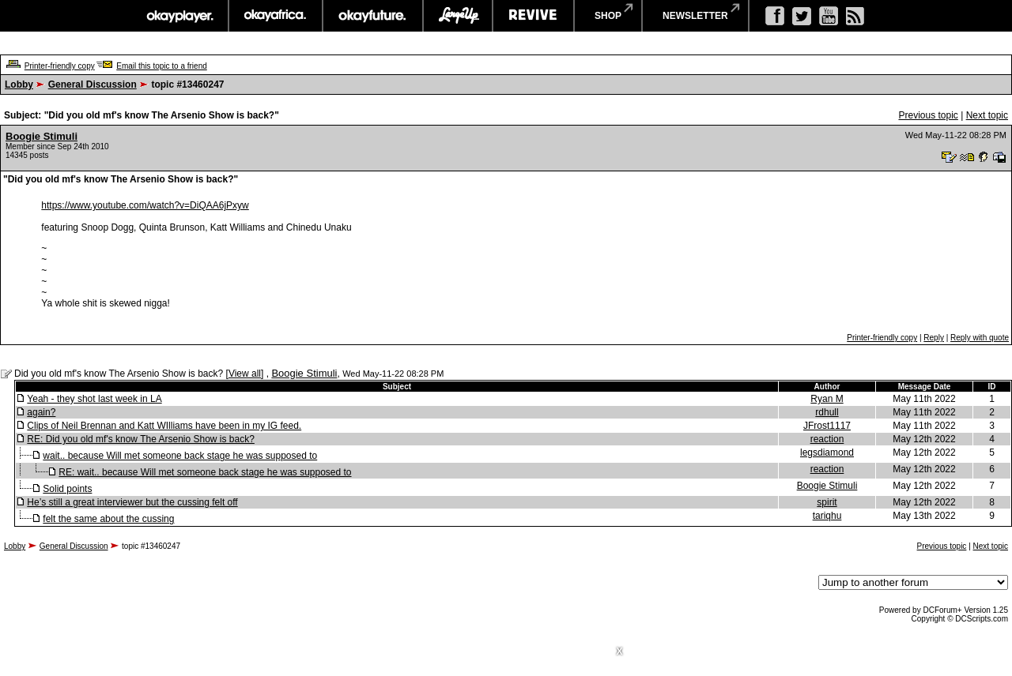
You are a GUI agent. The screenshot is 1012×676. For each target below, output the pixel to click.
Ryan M (826, 398)
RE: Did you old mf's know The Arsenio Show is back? (141, 439)
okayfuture (372, 16)
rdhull (826, 412)
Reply (933, 337)
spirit (826, 502)
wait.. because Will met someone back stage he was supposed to (180, 455)
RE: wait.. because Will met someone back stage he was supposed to (205, 472)
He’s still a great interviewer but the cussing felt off (132, 502)
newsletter (695, 15)
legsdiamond (827, 452)
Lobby (19, 84)
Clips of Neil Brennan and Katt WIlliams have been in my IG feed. (164, 425)
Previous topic (927, 115)
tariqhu (827, 515)
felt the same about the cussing (108, 518)
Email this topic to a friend (161, 66)
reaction (827, 439)
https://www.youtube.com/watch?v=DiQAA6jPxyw (144, 205)
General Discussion (92, 84)
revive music (533, 16)
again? (41, 412)
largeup (458, 16)
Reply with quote (979, 337)
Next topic (987, 115)
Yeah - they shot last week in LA (94, 398)
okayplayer (179, 16)
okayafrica (275, 16)
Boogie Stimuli (41, 136)
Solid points (67, 488)
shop (608, 15)
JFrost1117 (827, 425)
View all (244, 373)
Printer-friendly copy (60, 66)
